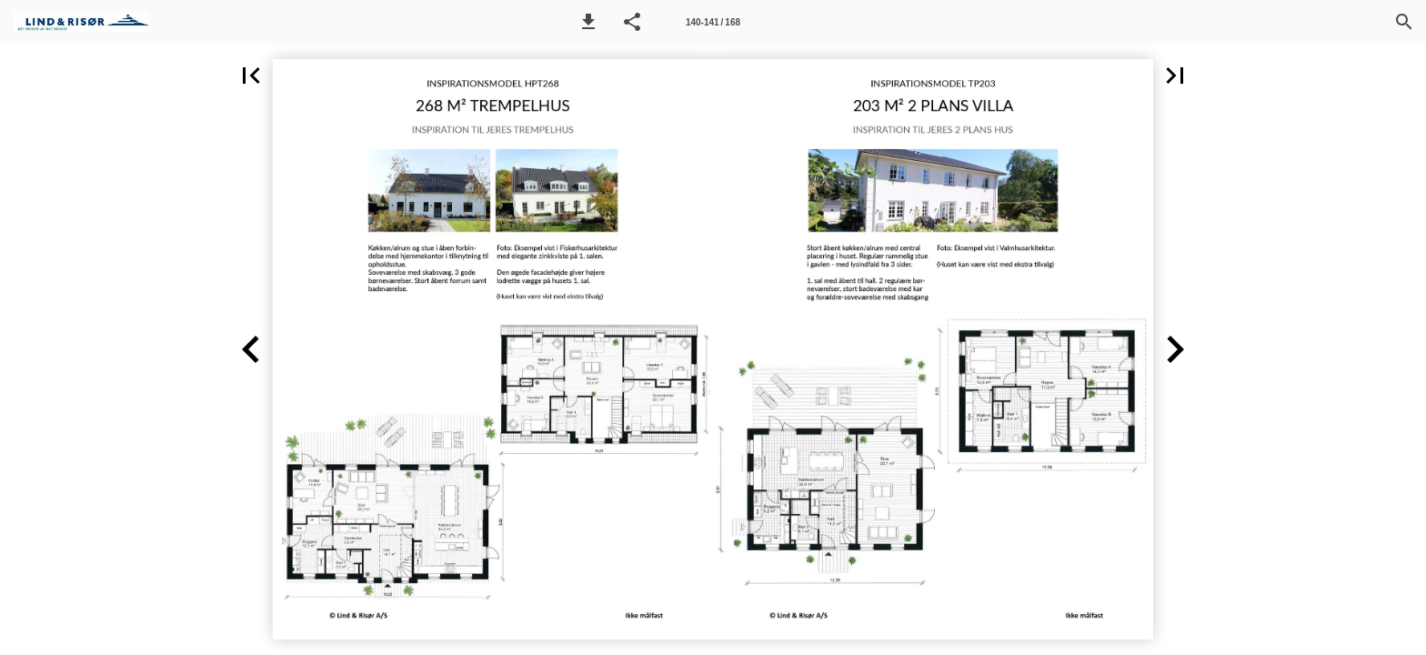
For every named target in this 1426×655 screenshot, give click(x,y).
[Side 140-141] (713, 22)
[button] (588, 22)
